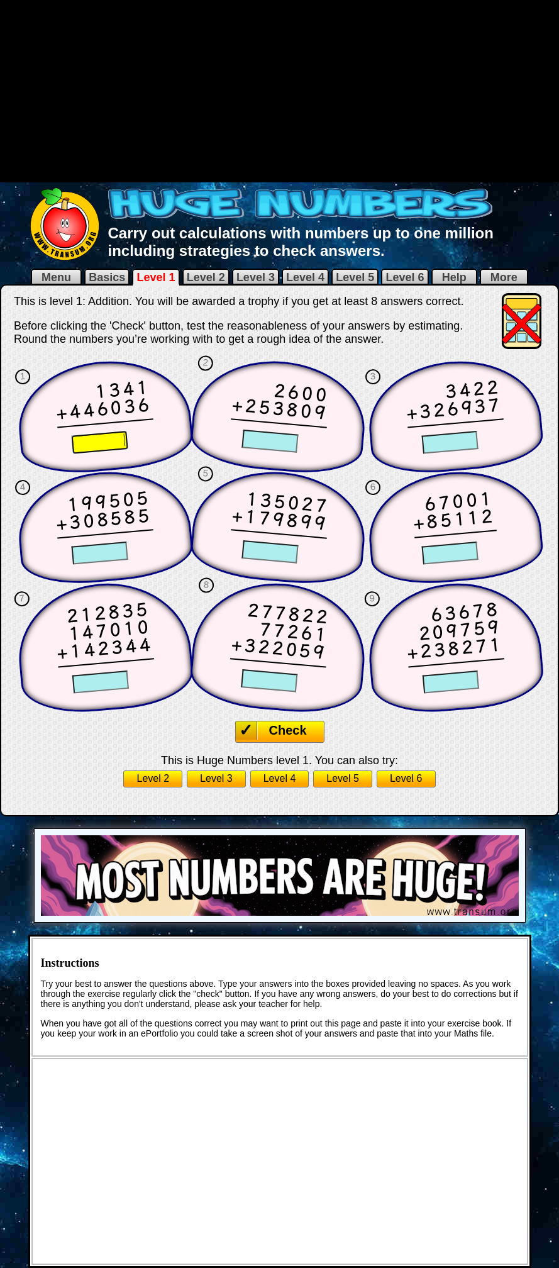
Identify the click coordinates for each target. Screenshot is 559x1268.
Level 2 (206, 277)
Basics (107, 277)
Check (288, 730)
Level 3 (255, 277)
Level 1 (155, 277)
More (504, 277)
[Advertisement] (279, 90)
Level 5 (355, 277)
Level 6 (404, 277)
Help (454, 277)
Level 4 (305, 277)
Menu (56, 277)
